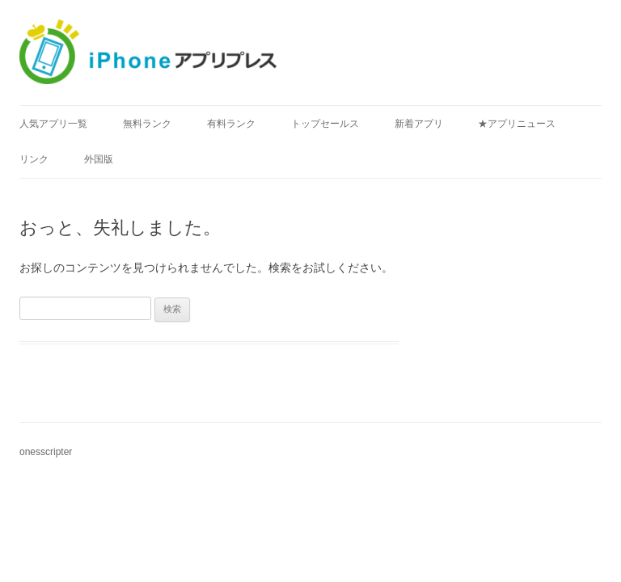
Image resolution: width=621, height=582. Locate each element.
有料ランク (231, 123)
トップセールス (325, 123)
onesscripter (45, 452)
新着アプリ (419, 123)
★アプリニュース (517, 123)
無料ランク (147, 123)
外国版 (98, 159)
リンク (34, 159)
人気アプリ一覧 (53, 123)
